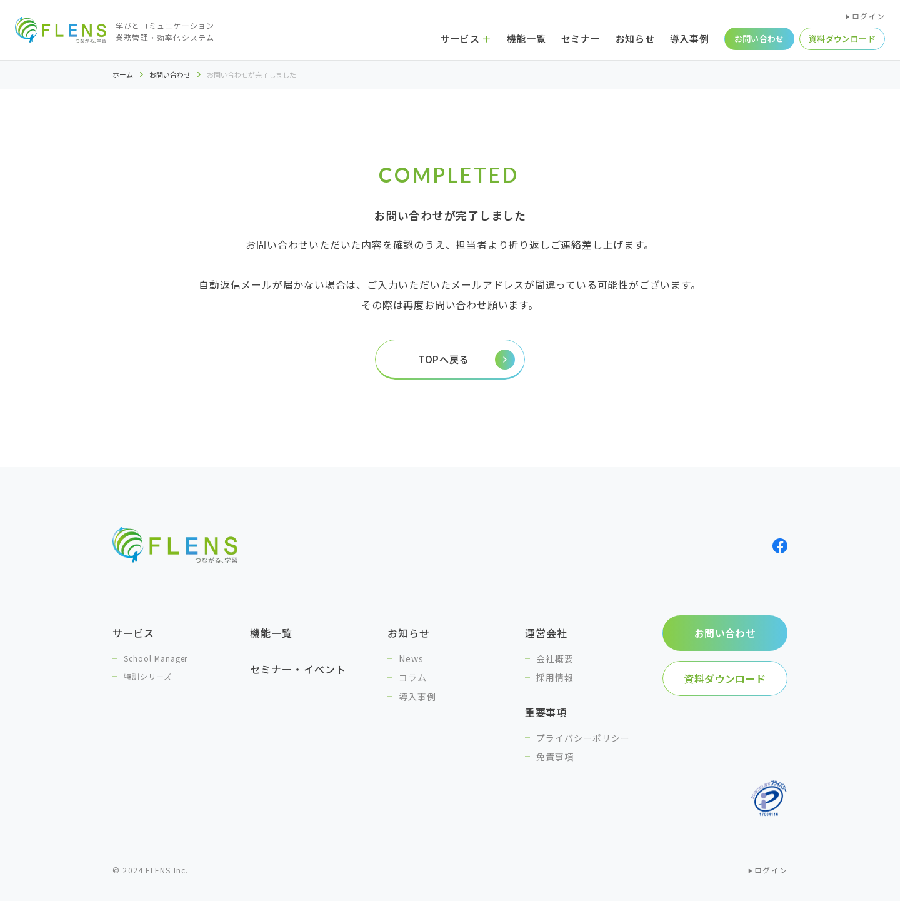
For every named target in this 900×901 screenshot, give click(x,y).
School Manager (156, 658)
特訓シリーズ (148, 676)
